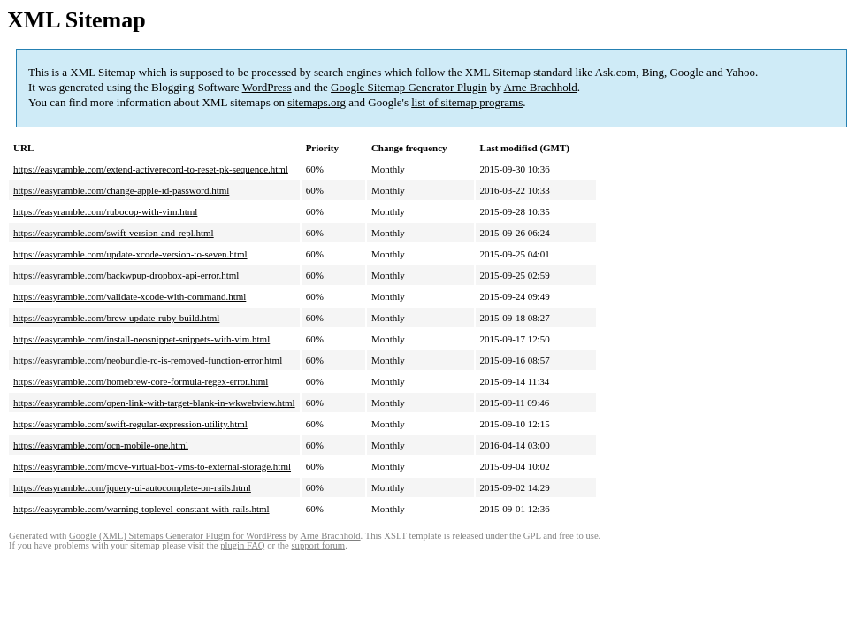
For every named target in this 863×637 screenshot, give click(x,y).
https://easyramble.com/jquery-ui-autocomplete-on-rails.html (132, 487)
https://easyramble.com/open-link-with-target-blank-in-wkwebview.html (154, 402)
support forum (318, 545)
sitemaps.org (316, 102)
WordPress (267, 87)
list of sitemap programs (467, 102)
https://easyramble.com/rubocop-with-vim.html (105, 211)
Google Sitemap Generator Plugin (409, 87)
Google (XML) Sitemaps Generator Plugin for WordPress (177, 536)
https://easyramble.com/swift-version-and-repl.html (113, 232)
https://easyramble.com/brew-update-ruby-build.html (116, 317)
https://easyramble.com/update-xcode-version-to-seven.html (130, 254)
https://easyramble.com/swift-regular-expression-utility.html (130, 423)
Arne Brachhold (540, 87)
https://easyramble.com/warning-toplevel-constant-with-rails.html (141, 508)
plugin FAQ (242, 545)
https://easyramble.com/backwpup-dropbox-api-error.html (126, 275)
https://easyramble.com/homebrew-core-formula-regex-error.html (140, 381)
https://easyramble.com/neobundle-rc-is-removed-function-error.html (147, 360)
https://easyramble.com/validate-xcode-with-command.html (129, 296)
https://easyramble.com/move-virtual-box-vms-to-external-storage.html (152, 466)
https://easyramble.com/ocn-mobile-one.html (100, 445)
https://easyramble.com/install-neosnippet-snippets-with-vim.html (141, 339)
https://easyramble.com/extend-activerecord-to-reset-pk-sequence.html (150, 169)
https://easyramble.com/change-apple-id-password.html (121, 190)
